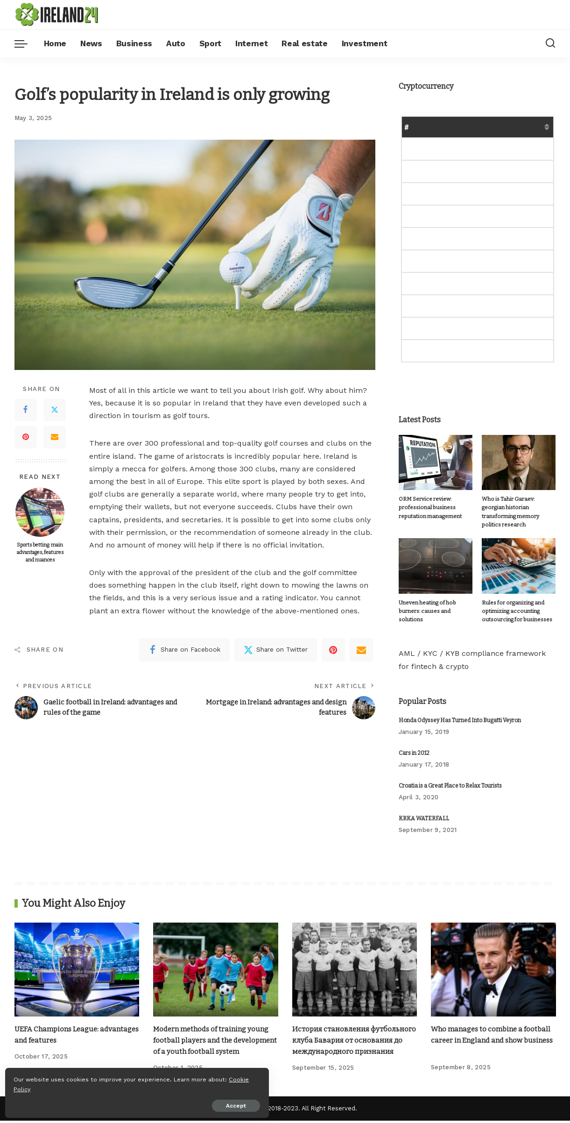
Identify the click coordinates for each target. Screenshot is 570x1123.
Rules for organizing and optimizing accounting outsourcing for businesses (512, 603)
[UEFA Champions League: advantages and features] (77, 962)
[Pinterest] (25, 437)
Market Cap (499, 126)
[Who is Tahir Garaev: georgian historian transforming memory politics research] (519, 462)
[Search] (550, 43)
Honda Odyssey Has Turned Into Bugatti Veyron (460, 713)
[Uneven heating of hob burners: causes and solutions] (435, 558)
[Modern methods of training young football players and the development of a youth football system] (215, 962)
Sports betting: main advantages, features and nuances (40, 552)
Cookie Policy (35, 1086)
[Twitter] (54, 410)
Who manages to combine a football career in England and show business (483, 1032)
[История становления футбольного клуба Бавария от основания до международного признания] (354, 962)
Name (430, 126)
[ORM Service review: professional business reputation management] (435, 462)
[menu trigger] (25, 43)
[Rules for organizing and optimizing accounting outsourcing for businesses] (519, 558)
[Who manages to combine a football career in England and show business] (493, 962)
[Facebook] (25, 410)
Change (543, 126)
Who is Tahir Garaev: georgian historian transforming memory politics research (517, 507)
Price (459, 126)
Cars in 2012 (414, 745)
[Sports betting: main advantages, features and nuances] (39, 512)
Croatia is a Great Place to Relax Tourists (450, 778)
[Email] (54, 437)
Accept (114, 1103)
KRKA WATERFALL (424, 811)
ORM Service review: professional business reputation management (428, 507)
